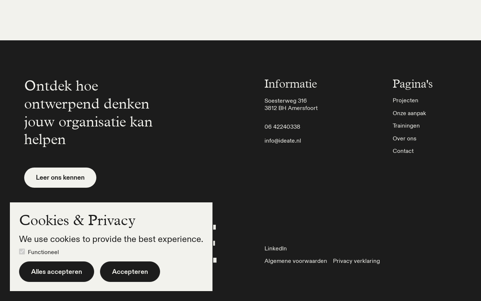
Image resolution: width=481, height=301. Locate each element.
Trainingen (372, 20)
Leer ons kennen (60, 177)
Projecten (285, 20)
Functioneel (43, 252)
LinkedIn (275, 248)
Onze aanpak (328, 20)
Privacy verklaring (356, 260)
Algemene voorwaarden (295, 260)
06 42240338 (282, 126)
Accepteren (130, 271)
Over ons (410, 20)
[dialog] (111, 247)
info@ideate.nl (282, 140)
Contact (444, 20)
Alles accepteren (56, 271)
